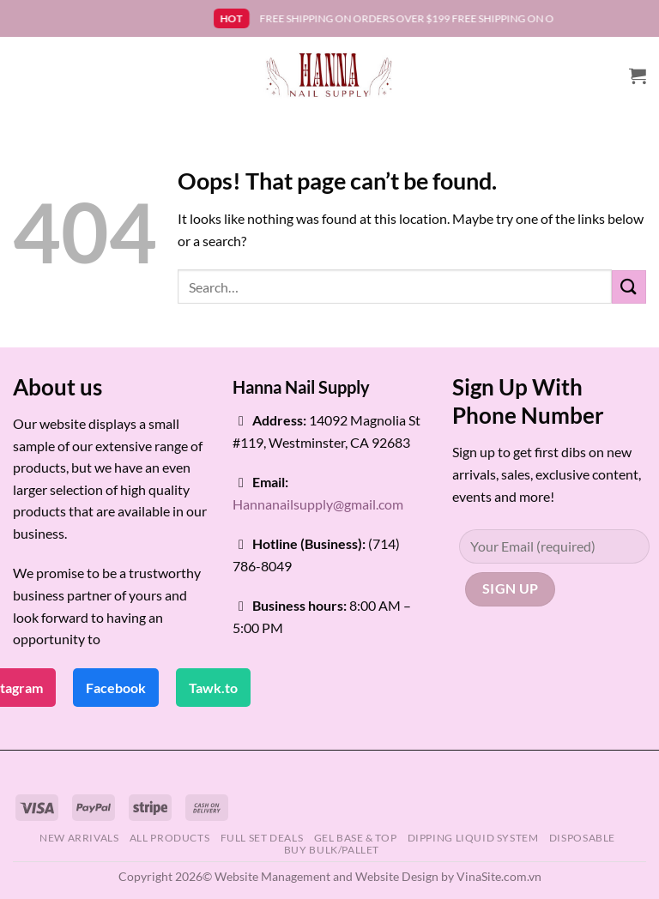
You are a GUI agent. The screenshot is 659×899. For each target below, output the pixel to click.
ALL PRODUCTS (169, 837)
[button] (637, 75)
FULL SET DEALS (262, 837)
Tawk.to (213, 687)
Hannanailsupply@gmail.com (318, 504)
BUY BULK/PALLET (331, 849)
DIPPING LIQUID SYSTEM (473, 837)
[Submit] (629, 287)
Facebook (116, 687)
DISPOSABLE (582, 837)
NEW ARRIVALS (78, 837)
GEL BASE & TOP (355, 837)
